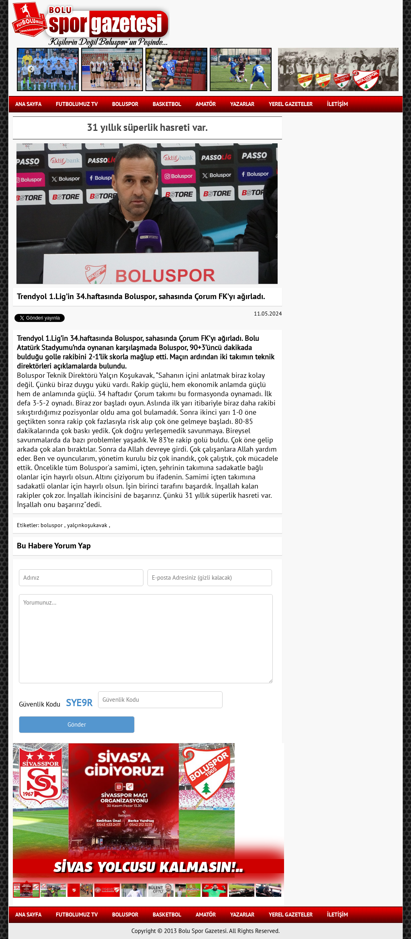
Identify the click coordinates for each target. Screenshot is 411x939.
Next (260, 69)
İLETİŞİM (337, 104)
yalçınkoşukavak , (88, 525)
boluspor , (53, 525)
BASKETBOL (167, 104)
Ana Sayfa (28, 104)
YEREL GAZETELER (291, 104)
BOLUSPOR (125, 104)
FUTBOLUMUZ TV (77, 104)
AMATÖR (206, 104)
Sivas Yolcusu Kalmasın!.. (148, 866)
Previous (31, 69)
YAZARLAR (242, 104)
